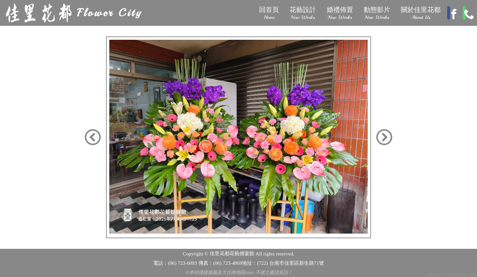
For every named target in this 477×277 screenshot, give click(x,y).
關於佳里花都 (420, 13)
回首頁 (268, 13)
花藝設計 (302, 13)
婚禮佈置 (339, 13)
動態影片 (376, 13)
